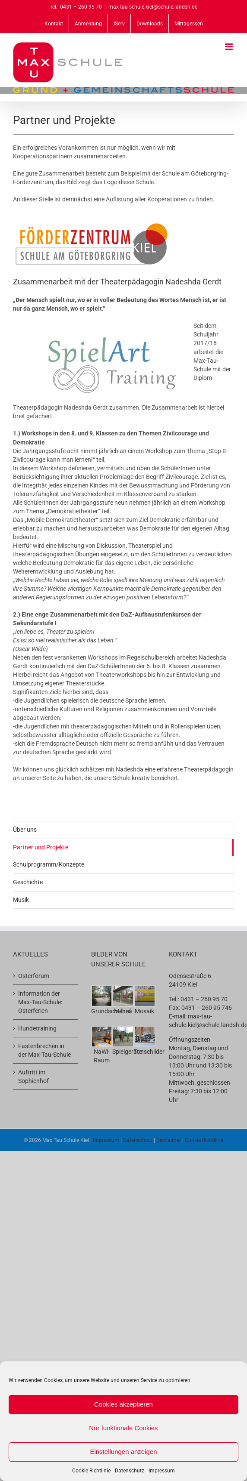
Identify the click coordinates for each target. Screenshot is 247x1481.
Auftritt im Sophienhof (33, 1076)
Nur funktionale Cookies (123, 1428)
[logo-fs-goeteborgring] (91, 223)
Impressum (162, 1471)
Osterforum (33, 975)
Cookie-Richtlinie (91, 1471)
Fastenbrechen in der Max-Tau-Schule (44, 1050)
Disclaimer (168, 1140)
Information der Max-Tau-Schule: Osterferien (40, 1002)
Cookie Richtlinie (204, 1140)
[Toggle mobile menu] (229, 46)
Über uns (25, 829)
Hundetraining (37, 1028)
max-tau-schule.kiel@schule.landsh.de (152, 7)
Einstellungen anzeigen (123, 1451)
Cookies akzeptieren (123, 1404)
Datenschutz (129, 1471)
